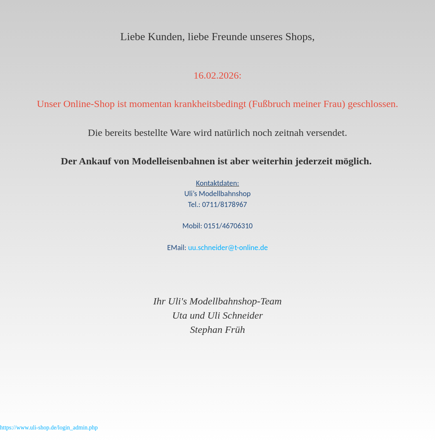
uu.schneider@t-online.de (228, 247)
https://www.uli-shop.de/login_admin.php (49, 427)
